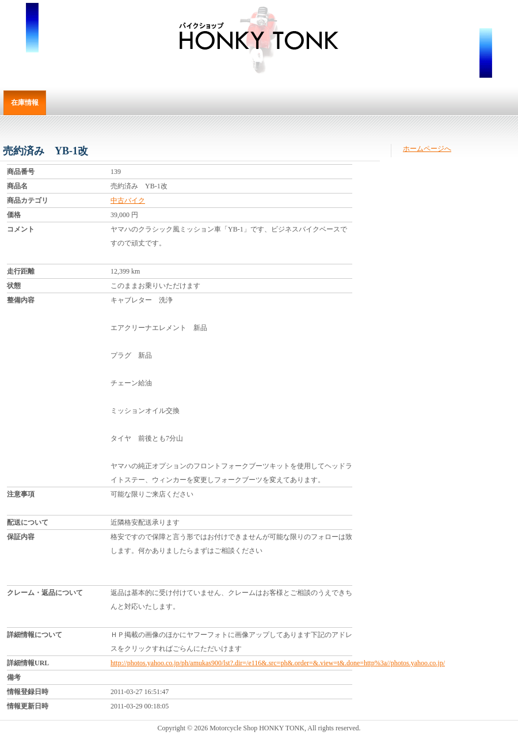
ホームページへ (427, 149)
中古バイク (128, 200)
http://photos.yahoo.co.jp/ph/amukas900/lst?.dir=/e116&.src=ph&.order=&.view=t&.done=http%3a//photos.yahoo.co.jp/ (278, 663)
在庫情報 (25, 102)
